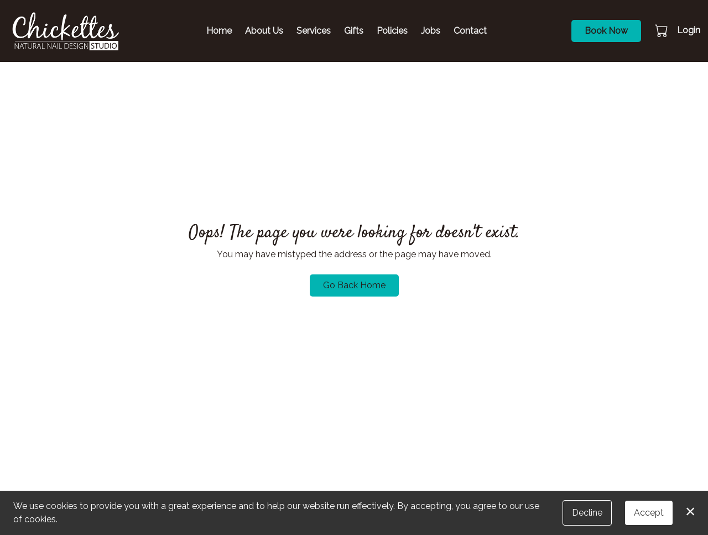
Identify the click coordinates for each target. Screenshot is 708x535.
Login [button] (688, 30)
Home (219, 30)
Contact (470, 30)
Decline (587, 512)
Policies (392, 30)
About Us (264, 30)
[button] (662, 30)
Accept (649, 512)
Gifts (353, 30)
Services (313, 30)
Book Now (606, 30)
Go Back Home (354, 285)
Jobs (430, 30)
